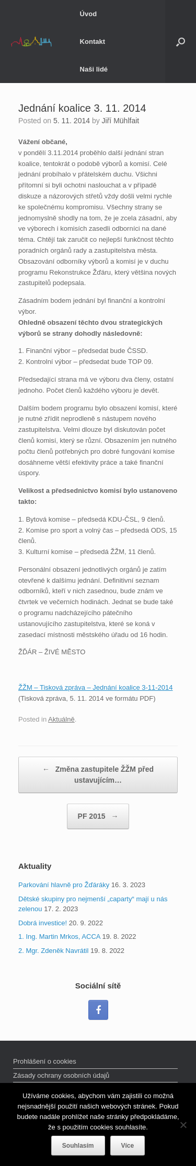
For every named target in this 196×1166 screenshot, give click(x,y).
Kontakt (92, 41)
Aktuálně (61, 719)
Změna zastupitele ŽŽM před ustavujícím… (98, 774)
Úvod (88, 14)
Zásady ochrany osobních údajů (61, 1075)
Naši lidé (94, 69)
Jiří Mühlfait (121, 120)
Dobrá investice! (42, 923)
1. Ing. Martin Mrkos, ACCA (59, 936)
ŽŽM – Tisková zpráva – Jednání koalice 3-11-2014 (95, 687)
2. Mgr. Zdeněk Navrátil (53, 951)
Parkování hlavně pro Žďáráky (63, 885)
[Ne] (183, 1125)
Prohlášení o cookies (44, 1061)
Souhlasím (78, 1145)
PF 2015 (98, 816)
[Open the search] (180, 41)
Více (127, 1145)
